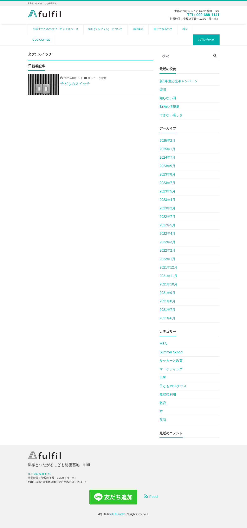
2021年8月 (167, 301)
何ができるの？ (163, 29)
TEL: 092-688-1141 (203, 15)
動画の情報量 (169, 106)
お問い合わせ (206, 39)
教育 (163, 403)
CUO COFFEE (41, 39)
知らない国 (168, 98)
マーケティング (171, 369)
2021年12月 (168, 267)
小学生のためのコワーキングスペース (55, 29)
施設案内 (138, 29)
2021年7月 (167, 309)
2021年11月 (168, 276)
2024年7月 (167, 157)
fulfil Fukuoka (117, 514)
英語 (163, 420)
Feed (151, 496)
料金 (185, 29)
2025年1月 (167, 149)
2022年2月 (167, 250)
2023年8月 (167, 174)
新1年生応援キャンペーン (179, 81)
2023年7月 (167, 183)
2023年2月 (167, 208)
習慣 (163, 89)
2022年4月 (167, 233)
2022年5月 (167, 225)
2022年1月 (167, 259)
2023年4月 (167, 200)
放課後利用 (168, 394)
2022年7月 (167, 216)
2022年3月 (167, 242)
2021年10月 (168, 284)
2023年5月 (167, 191)
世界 (163, 377)
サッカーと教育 (171, 360)
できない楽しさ (171, 115)
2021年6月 (167, 318)
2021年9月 (167, 293)
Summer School (171, 352)
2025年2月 (167, 140)
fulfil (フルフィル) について (106, 29)
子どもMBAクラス (173, 386)
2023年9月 (167, 166)
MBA (163, 343)
